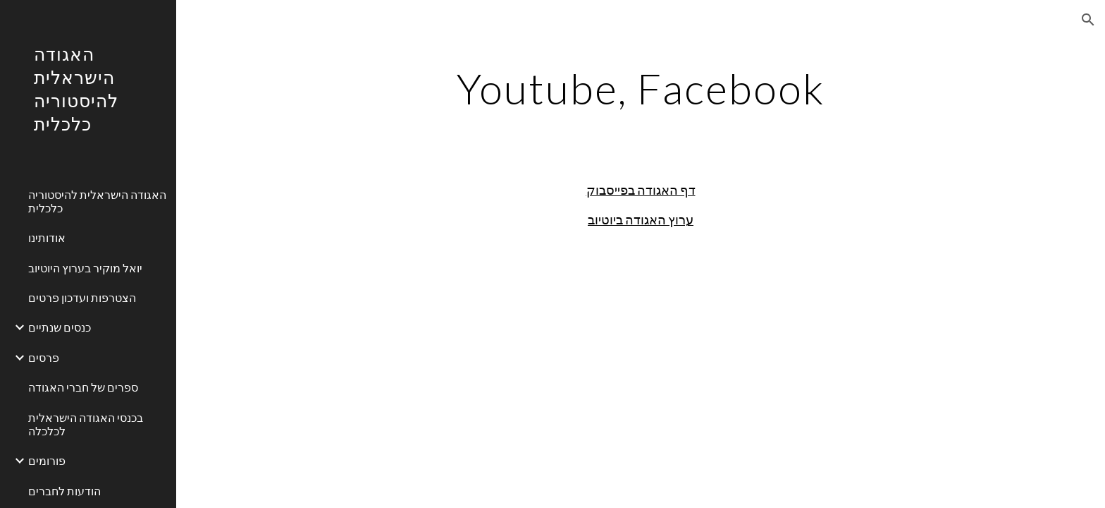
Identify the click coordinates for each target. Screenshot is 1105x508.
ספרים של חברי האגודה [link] (83, 387)
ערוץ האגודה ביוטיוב (640, 219)
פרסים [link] (43, 357)
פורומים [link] (47, 460)
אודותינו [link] (47, 237)
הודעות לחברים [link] (64, 490)
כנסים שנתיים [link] (59, 327)
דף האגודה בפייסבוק (641, 190)
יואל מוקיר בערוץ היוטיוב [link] (85, 267)
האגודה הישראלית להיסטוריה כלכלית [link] (97, 201)
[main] (640, 88)
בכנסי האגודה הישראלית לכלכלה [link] (85, 424)
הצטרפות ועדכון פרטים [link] (82, 297)
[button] (1088, 20)
